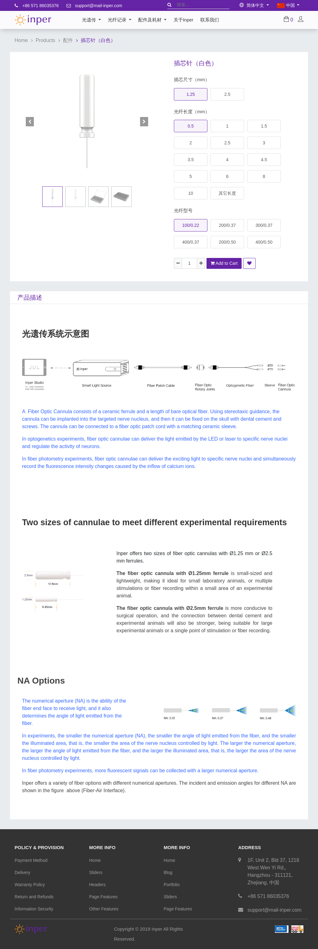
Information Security (34, 908)
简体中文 (252, 5)
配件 (68, 40)
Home (21, 40)
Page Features (103, 896)
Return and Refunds (34, 896)
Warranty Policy (30, 884)
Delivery (22, 872)
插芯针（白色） (98, 40)
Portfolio (171, 884)
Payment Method (31, 860)
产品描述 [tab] (29, 297)
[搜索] (169, 4)
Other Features (103, 908)
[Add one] (201, 263)
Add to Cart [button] (224, 263)
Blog (168, 872)
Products (45, 40)
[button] (30, 121)
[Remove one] (178, 263)
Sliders (95, 872)
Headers (97, 884)
